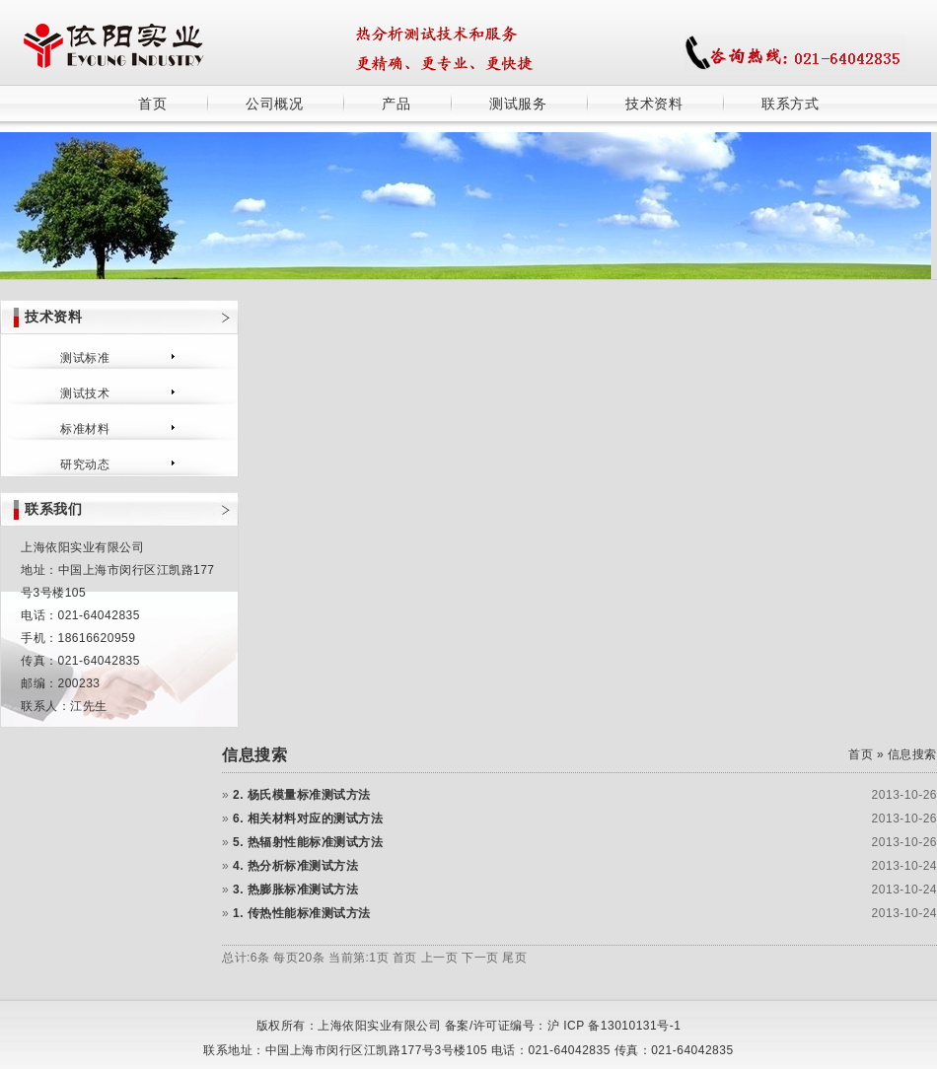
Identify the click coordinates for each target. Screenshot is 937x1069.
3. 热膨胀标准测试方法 (295, 889)
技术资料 (654, 103)
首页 (152, 103)
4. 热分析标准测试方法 (295, 866)
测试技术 (84, 393)
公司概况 (274, 103)
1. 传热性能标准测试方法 (302, 913)
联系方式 (790, 103)
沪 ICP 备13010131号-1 (614, 1026)
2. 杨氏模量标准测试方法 (302, 795)
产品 (396, 103)
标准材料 (84, 429)
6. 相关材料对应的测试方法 (308, 818)
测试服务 (517, 103)
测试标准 (84, 358)
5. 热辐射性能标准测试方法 (308, 842)
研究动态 (84, 464)
